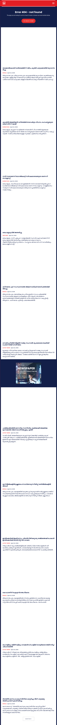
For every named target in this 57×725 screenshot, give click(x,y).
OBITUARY (5, 235)
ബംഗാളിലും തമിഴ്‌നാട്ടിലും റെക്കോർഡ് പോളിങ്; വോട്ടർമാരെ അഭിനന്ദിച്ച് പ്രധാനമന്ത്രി (28, 646)
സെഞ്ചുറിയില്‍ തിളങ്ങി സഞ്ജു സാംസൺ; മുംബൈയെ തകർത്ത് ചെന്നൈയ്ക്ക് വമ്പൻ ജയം (26, 344)
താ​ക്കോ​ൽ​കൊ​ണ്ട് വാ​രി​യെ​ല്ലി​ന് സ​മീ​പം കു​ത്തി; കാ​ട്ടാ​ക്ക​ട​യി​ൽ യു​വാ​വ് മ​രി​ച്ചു (28, 69)
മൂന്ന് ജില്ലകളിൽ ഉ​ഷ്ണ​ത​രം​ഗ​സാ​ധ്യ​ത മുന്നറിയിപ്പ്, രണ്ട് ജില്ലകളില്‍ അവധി (27, 485)
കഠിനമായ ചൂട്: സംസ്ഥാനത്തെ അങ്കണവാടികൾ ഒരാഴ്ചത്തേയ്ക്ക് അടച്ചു (26, 288)
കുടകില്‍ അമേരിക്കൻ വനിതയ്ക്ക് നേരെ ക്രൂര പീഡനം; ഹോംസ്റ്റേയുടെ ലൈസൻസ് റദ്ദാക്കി (28, 123)
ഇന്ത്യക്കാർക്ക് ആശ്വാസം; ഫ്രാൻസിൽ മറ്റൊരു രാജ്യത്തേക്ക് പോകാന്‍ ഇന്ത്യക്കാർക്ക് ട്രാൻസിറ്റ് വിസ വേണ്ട (28, 539)
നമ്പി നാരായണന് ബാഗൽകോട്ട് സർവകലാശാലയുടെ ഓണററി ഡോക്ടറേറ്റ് (25, 177)
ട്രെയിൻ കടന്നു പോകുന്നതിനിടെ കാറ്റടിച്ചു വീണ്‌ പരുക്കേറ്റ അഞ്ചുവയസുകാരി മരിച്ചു (24, 700)
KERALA (5, 73)
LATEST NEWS (6, 348)
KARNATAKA (6, 127)
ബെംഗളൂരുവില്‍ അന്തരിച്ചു (12, 232)
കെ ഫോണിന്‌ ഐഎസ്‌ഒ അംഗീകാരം (16, 592)
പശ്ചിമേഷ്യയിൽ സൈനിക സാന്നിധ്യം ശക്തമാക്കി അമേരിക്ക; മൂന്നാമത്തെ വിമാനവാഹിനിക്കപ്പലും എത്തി (25, 429)
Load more (28, 719)
